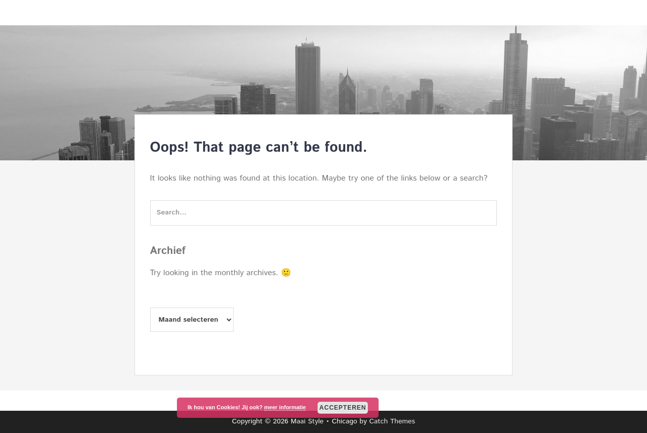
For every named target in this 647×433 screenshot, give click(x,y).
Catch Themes (392, 421)
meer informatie (285, 407)
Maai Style (307, 421)
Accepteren (342, 407)
